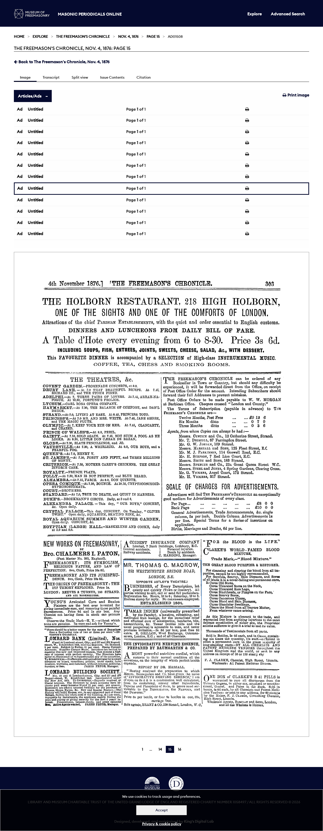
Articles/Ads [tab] (29, 96)
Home (19, 36)
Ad (19, 109)
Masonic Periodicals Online (90, 14)
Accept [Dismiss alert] (161, 810)
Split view (80, 77)
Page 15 (153, 36)
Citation (144, 77)
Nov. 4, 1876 (128, 36)
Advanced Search (288, 13)
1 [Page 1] (142, 749)
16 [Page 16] (179, 749)
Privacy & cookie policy (161, 824)
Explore (254, 13)
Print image (296, 95)
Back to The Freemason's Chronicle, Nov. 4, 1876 (62, 61)
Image (25, 77)
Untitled (35, 109)
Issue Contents (112, 77)
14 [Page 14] (160, 749)
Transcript (51, 77)
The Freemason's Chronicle (83, 36)
